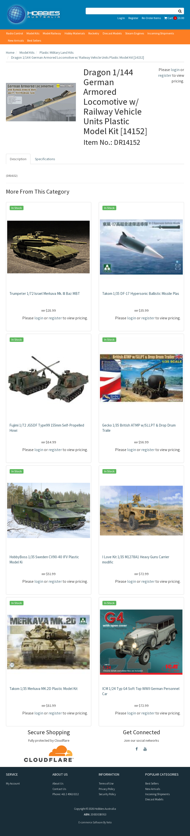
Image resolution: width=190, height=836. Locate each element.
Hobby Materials (75, 33)
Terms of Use (106, 783)
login (175, 69)
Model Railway (52, 33)
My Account (13, 783)
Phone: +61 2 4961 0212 (65, 794)
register (164, 75)
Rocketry (93, 33)
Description (18, 159)
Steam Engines (134, 33)
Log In (121, 18)
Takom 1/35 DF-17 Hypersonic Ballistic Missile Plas (140, 293)
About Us (57, 783)
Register (133, 18)
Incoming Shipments (160, 33)
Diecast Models (112, 33)
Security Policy (107, 794)
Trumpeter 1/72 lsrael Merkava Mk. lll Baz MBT (44, 293)
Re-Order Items (151, 18)
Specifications (45, 159)
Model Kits (32, 33)
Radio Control (14, 33)
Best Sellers (34, 40)
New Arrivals (16, 40)
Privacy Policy (107, 789)
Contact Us (59, 789)
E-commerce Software (90, 822)
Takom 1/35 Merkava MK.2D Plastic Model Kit (43, 688)
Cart (174, 18)
